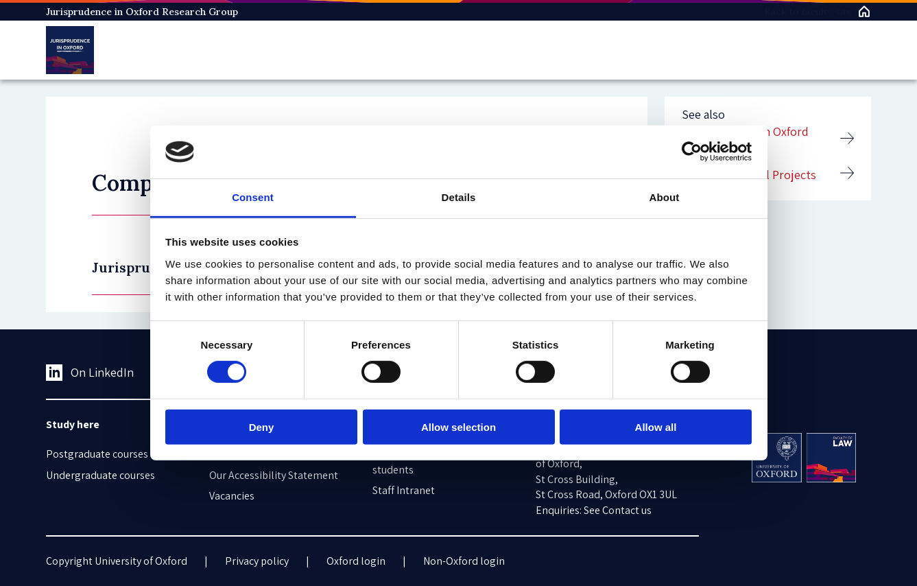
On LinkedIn (90, 372)
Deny (261, 426)
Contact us (627, 510)
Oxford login (355, 561)
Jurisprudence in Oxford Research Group (142, 11)
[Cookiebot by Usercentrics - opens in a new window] (692, 151)
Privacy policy (257, 561)
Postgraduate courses (97, 454)
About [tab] (665, 197)
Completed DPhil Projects (749, 175)
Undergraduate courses (100, 475)
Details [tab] (459, 197)
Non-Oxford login (464, 561)
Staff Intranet (403, 490)
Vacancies (231, 496)
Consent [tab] (253, 197)
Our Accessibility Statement (273, 475)
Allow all (656, 426)
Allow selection (458, 426)
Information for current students (426, 461)
